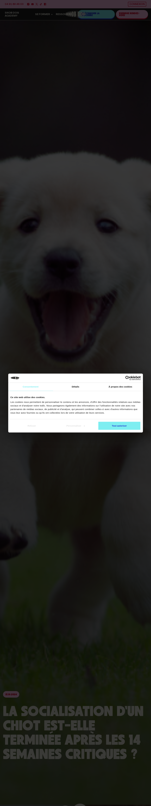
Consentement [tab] (30, 386)
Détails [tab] (75, 386)
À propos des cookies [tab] (120, 386)
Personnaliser (75, 425)
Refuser (32, 425)
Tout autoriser (119, 425)
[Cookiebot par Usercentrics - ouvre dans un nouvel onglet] (127, 378)
